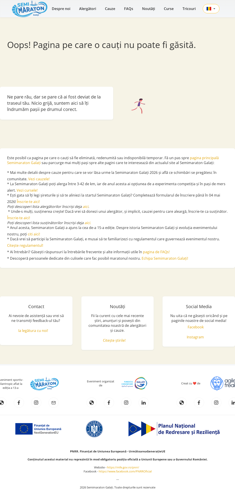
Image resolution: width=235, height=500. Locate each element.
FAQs (128, 8)
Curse (169, 8)
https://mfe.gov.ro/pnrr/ (124, 467)
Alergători (87, 8)
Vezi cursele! (27, 190)
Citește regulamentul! (25, 245)
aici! (37, 234)
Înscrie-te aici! (28, 201)
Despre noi (61, 8)
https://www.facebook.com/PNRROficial (125, 471)
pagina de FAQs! (156, 251)
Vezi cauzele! (39, 179)
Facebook (196, 327)
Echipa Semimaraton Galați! (165, 258)
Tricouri (189, 8)
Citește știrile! (114, 340)
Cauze (110, 8)
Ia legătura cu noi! (33, 330)
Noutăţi (148, 8)
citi (31, 234)
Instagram (195, 337)
